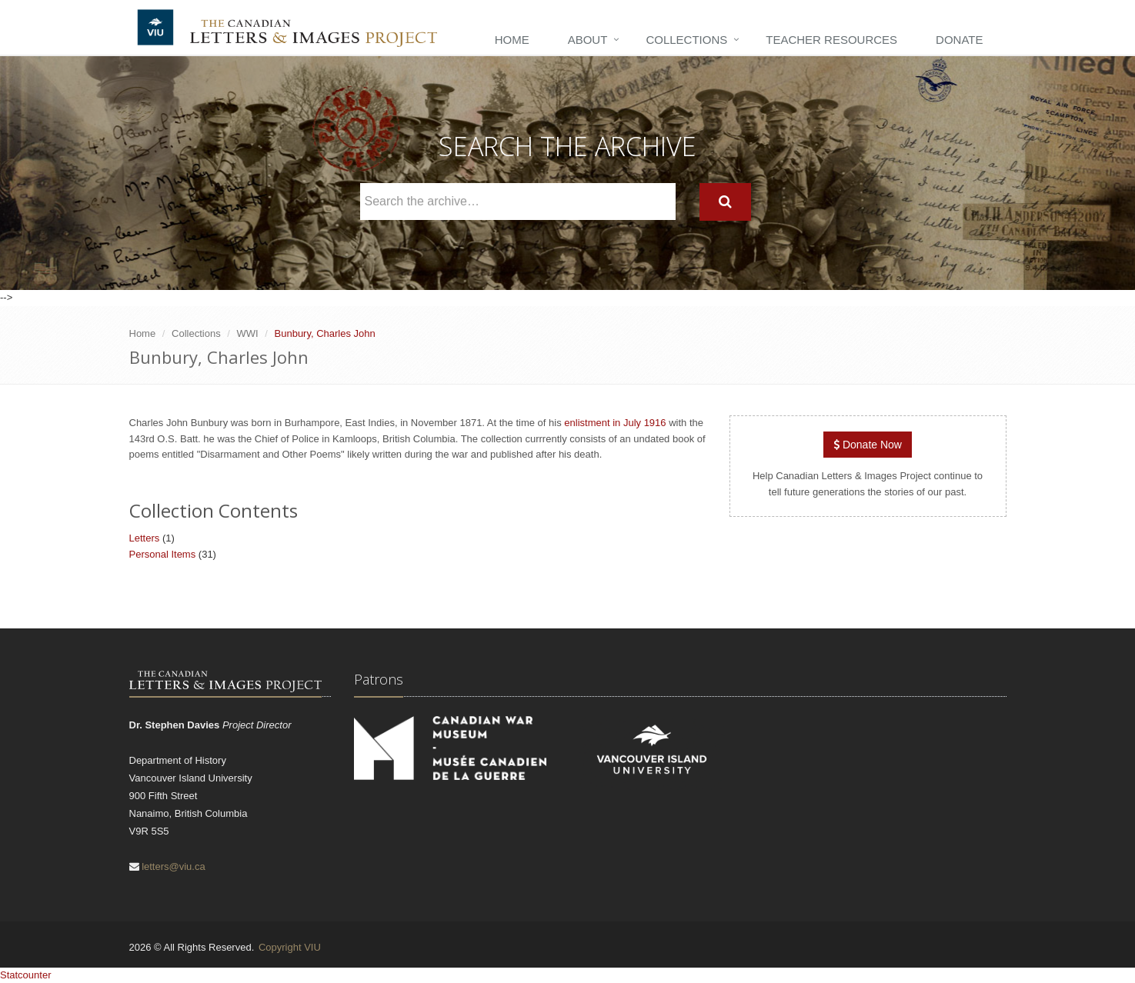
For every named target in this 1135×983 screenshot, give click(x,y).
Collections (686, 39)
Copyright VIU (290, 947)
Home (512, 39)
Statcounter (26, 975)
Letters (144, 538)
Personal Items (162, 554)
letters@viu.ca (173, 866)
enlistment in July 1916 (615, 422)
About (588, 39)
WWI (248, 333)
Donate (959, 39)
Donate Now (867, 444)
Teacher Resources (831, 39)
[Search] (725, 202)
